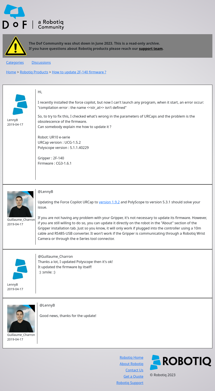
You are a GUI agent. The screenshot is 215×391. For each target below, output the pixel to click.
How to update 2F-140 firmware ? (79, 72)
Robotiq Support (129, 382)
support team (151, 48)
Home (11, 72)
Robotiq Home (131, 357)
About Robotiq (131, 363)
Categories (15, 62)
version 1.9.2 (109, 202)
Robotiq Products (34, 72)
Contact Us (134, 370)
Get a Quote (133, 376)
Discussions (41, 62)
